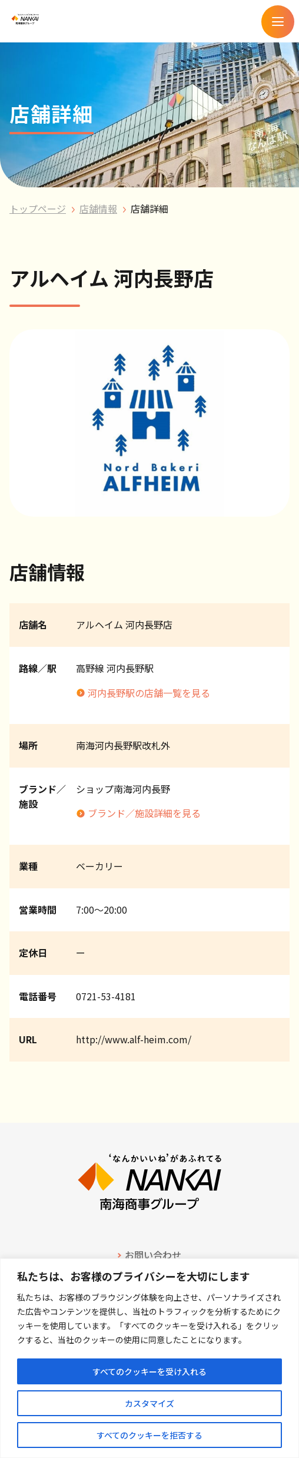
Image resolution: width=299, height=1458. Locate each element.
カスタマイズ (149, 1403)
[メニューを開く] (277, 21)
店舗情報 (98, 208)
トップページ (37, 208)
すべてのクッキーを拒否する (149, 1435)
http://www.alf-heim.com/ (133, 1039)
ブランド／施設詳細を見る (144, 813)
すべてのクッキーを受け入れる (149, 1371)
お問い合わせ (153, 1254)
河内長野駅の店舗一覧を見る (149, 693)
